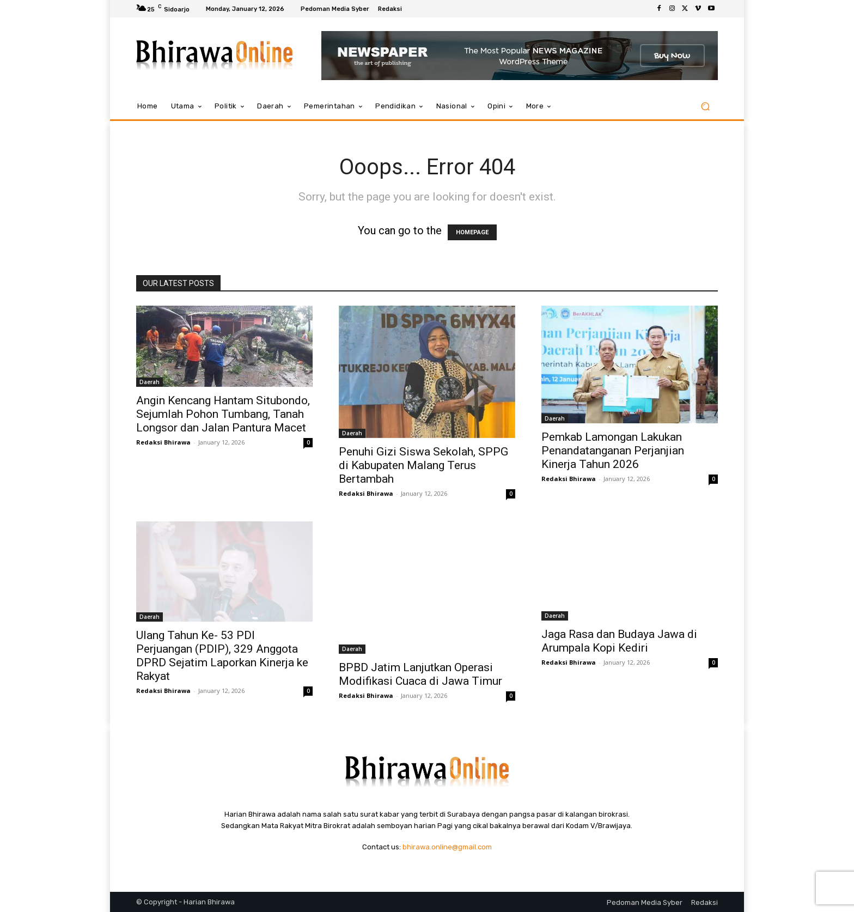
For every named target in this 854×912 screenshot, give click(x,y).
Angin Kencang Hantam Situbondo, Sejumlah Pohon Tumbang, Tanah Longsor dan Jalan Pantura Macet (223, 414)
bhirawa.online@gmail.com (447, 847)
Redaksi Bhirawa (163, 442)
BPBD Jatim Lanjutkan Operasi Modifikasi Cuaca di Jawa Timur (420, 674)
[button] (705, 106)
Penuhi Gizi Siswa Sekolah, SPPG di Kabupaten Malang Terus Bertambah (423, 465)
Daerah (149, 382)
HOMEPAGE (472, 232)
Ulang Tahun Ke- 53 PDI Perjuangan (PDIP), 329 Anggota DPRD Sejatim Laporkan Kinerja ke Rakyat (222, 656)
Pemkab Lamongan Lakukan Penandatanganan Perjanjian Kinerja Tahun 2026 (612, 450)
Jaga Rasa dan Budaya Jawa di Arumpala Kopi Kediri (619, 641)
